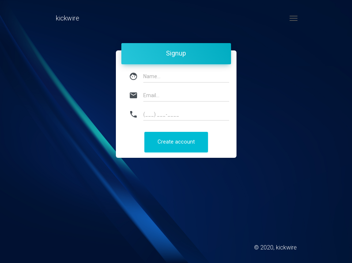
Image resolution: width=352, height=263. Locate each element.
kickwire (67, 18)
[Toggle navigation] (293, 18)
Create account (176, 141)
